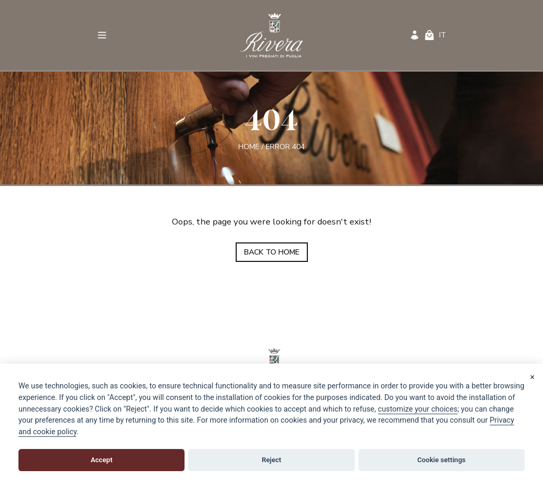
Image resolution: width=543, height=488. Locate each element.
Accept (101, 460)
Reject (271, 460)
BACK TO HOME (271, 252)
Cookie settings (442, 460)
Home (248, 146)
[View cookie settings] (418, 409)
